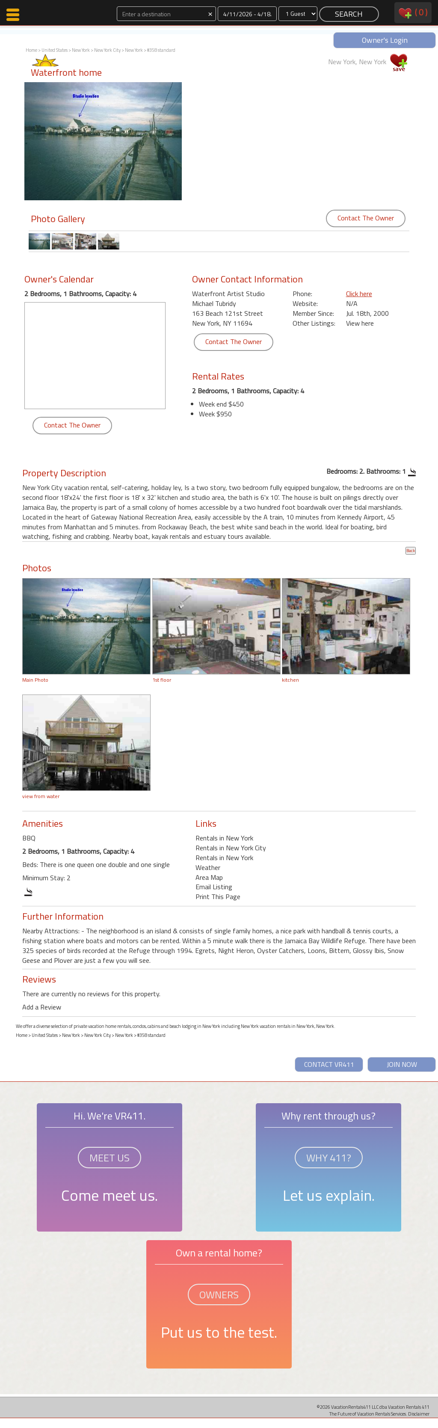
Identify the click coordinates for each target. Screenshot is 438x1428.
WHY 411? (328, 1157)
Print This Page (217, 896)
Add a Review (41, 1007)
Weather (207, 867)
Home (31, 50)
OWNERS (219, 1294)
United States (54, 50)
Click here (359, 293)
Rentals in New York (224, 838)
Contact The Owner (365, 218)
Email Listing (213, 887)
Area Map (209, 877)
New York (81, 50)
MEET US (109, 1157)
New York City (107, 50)
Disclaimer (418, 1413)
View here (360, 323)
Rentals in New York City (230, 848)
